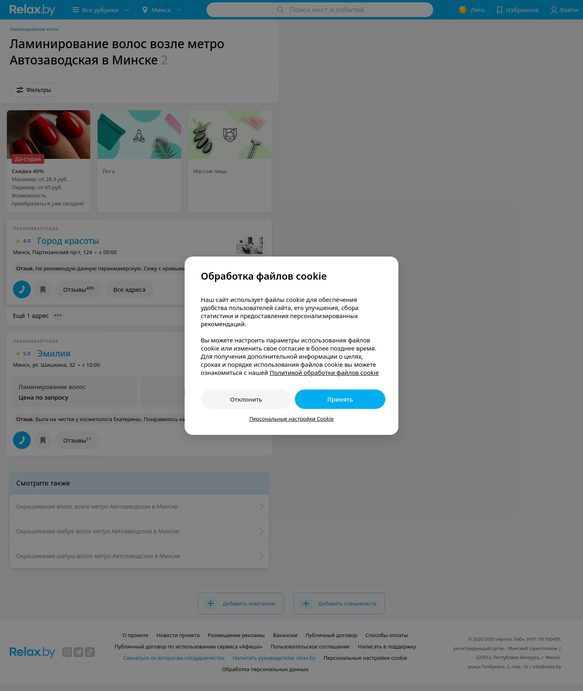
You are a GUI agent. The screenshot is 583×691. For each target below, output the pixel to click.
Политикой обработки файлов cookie (324, 372)
